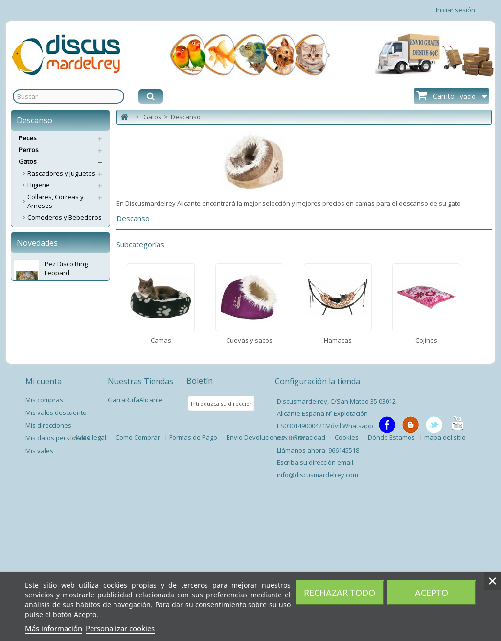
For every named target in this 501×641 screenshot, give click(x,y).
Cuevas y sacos (50, 273)
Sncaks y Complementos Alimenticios (63, 233)
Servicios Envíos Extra (51, 367)
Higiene (38, 185)
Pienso (37, 355)
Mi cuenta (43, 513)
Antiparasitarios (51, 343)
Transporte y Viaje (54, 308)
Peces (28, 138)
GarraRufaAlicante (135, 531)
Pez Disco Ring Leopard (66, 423)
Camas (37, 261)
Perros (29, 149)
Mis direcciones (48, 557)
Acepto (431, 592)
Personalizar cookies (120, 628)
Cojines (38, 296)
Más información (53, 628)
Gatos (28, 161)
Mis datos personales (57, 570)
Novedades (37, 397)
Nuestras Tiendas (140, 513)
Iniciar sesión (455, 9)
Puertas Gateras (52, 331)
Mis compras (44, 531)
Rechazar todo (339, 592)
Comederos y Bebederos (64, 217)
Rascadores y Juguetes (61, 173)
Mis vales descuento (56, 544)
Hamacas (41, 284)
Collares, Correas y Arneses (55, 201)
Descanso (42, 249)
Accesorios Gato (51, 320)
